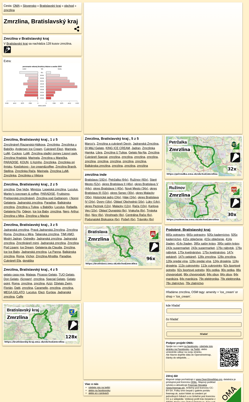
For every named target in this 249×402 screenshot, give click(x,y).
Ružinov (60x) (139, 179)
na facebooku (191, 346)
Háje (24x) (129, 197)
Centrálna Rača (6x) (138, 215)
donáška (28, 260)
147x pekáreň (187, 256)
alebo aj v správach (98, 393)
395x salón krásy (205, 243)
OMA (16, 5)
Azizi (49, 283)
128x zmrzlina (207, 256)
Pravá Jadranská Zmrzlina (48, 229)
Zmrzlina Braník (66, 166)
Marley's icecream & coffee (21, 193)
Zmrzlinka (53, 144)
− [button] (90, 14)
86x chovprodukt (194, 274)
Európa (51, 292)
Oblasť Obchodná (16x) (129, 201)
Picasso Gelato (47, 274)
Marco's (90, 143)
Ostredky (29, 238)
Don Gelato (11, 279)
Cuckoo (17, 153)
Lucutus (31, 292)
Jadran (135, 148)
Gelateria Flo (12, 211)
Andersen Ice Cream (28, 149)
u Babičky (46, 207)
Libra (99, 152)
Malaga (30, 274)
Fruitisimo (63, 193)
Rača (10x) (139, 206)
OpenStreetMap (165, 131)
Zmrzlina (69, 247)
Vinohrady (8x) (114, 215)
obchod (69, 5)
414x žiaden (184, 243)
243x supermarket (177, 248)
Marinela (70, 149)
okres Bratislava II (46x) (117, 184)
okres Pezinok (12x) (98, 206)
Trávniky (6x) (145, 219)
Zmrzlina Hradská (15, 157)
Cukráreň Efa (12, 260)
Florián (8, 287)
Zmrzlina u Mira (14, 215)
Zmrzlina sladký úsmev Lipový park (54, 153)
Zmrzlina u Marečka (54, 157)
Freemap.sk (183, 131)
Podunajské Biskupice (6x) (102, 219)
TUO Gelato (66, 274)
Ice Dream (27, 247)
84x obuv (213, 274)
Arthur (75, 211)
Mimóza (36, 189)
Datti (17, 287)
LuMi (7, 153)
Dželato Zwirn (63, 283)
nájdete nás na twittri (99, 387)
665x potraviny (175, 234)
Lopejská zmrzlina (54, 189)
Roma (20, 256)
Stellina (8, 171)
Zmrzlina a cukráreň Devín (114, 143)
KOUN (24, 162)
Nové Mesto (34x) (136, 188)
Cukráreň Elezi (53, 149)
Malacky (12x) (121, 206)
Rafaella (71, 207)
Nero (66, 211)
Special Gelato (55, 279)
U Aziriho (36, 162)
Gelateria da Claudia (48, 247)
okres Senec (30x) (122, 192)
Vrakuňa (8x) (136, 210)
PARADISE (11, 162)
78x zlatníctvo (175, 283)
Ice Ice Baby (41, 211)
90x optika (213, 270)
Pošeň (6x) (128, 219)
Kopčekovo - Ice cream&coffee (34, 166)
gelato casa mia (14, 274)
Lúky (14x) (153, 201)
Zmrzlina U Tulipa (115, 152)
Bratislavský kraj (50, 5)
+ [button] (90, 8)
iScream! (26, 279)
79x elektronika (209, 278)
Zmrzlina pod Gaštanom (52, 198)
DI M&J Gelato (94, 148)
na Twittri (195, 349)
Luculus (73, 189)
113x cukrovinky (188, 265)
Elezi (41, 292)
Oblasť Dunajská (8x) (113, 210)
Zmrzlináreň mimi (27, 243)
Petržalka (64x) (118, 179)
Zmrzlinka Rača (25, 171)
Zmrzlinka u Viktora (30, 175)
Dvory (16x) (104, 201)
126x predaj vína (177, 261)
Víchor (30, 256)
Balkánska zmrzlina (97, 165)
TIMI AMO (67, 234)
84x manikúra (188, 278)
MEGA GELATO (14, 292)
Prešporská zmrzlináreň (19, 198)
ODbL (194, 382)
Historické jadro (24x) (107, 197)
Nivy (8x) (97, 215)
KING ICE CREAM (118, 148)
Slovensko (29, 5)
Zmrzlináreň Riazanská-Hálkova (24, 144)
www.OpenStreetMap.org (209, 379)
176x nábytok (225, 248)
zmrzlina (9, 10)
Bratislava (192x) (96, 179)
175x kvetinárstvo (189, 252)
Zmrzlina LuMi (59, 171)
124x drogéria (222, 261)
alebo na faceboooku (99, 390)
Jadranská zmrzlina (30, 202)
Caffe (19, 296)
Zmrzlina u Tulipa (27, 207)
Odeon (26, 211)
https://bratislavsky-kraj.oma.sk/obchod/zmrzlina (218, 131)
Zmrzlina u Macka (37, 215)
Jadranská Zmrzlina (146, 143)
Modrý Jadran (13, 238)
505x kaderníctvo (218, 234)
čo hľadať (172, 319)
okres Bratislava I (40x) (108, 188)
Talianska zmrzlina (47, 234)
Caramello (41, 287)
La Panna (54, 251)
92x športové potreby (190, 270)
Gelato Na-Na (138, 152)
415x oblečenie (193, 239)
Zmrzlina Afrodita (47, 256)
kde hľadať (173, 305)
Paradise (50, 202)
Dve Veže (22, 189)
